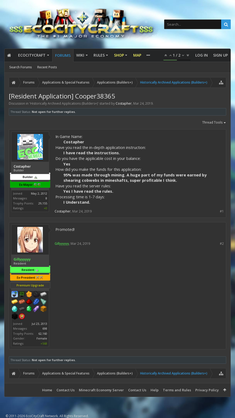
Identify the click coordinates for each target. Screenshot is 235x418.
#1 (222, 211)
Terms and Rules (177, 390)
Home (47, 390)
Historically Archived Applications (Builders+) (64, 103)
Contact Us (65, 390)
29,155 (42, 203)
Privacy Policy (207, 390)
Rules (99, 55)
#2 (222, 244)
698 (44, 328)
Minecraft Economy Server (101, 390)
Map (137, 55)
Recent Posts (47, 67)
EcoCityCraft (32, 55)
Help (155, 390)
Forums (63, 55)
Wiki (80, 55)
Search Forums (20, 67)
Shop (119, 55)
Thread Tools (214, 122)
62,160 (42, 334)
